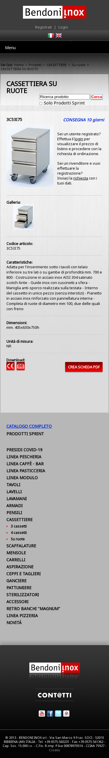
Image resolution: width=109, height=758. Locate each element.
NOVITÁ (14, 622)
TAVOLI (13, 484)
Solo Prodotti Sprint (64, 103)
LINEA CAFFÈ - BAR (25, 463)
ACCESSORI (17, 601)
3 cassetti (19, 526)
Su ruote (78, 65)
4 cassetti (19, 532)
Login (63, 27)
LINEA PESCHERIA (23, 456)
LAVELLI (14, 491)
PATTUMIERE (18, 587)
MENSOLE (16, 552)
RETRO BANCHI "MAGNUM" (33, 608)
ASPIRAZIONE (19, 566)
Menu (10, 47)
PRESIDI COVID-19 (24, 449)
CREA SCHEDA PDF (84, 367)
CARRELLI (15, 559)
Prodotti (35, 65)
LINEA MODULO (22, 477)
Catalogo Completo (29, 426)
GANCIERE (16, 580)
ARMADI (14, 505)
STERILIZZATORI (22, 594)
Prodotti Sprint (25, 433)
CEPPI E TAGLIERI (23, 573)
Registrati (43, 27)
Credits (54, 750)
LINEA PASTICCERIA (25, 470)
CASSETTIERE (57, 65)
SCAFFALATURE (21, 545)
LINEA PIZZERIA (22, 615)
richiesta (80, 178)
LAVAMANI (16, 498)
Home (19, 65)
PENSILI (14, 512)
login (78, 138)
